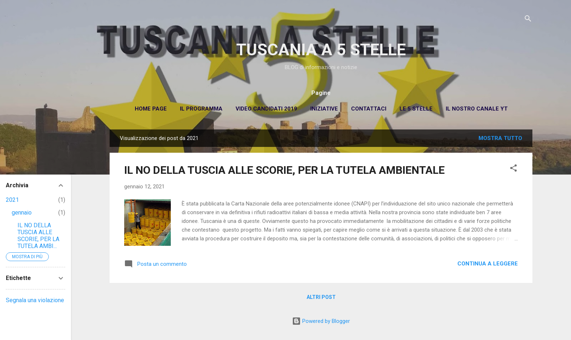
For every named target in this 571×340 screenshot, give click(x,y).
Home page (151, 108)
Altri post (321, 297)
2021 (12, 199)
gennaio (22, 212)
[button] (513, 169)
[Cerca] (528, 20)
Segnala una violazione (35, 300)
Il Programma (201, 108)
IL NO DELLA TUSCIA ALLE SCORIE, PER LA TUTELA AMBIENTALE (284, 170)
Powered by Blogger (321, 321)
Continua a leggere (487, 263)
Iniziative (324, 108)
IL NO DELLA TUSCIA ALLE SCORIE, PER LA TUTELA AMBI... (38, 235)
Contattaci (368, 108)
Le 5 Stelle (416, 108)
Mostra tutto (500, 138)
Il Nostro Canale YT (477, 108)
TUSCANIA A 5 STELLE (321, 49)
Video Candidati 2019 (266, 108)
